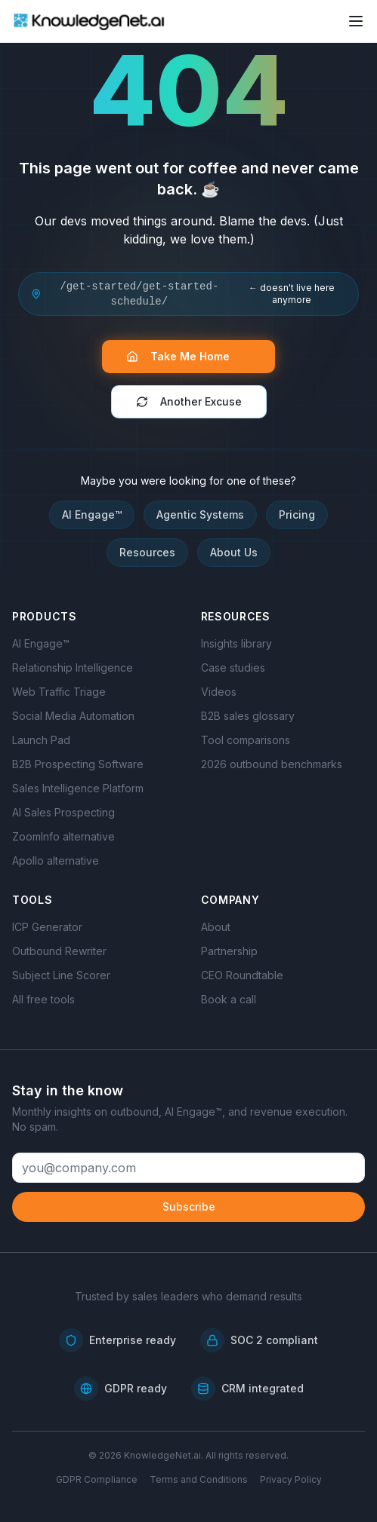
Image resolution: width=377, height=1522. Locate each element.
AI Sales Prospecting (63, 812)
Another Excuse (189, 401)
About (215, 926)
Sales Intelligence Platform (78, 788)
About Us (234, 552)
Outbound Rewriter (59, 951)
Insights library (236, 643)
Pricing (297, 514)
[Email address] (188, 1168)
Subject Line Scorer (61, 975)
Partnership (229, 951)
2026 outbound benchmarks (271, 764)
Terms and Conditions (199, 1479)
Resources (147, 552)
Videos (218, 691)
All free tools (43, 999)
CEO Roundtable (242, 975)
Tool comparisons (245, 739)
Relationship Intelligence (72, 667)
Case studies (233, 667)
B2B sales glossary (248, 715)
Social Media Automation (73, 715)
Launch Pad (41, 739)
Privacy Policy (291, 1479)
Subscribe (188, 1206)
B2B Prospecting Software (78, 764)
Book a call (228, 999)
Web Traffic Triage (59, 691)
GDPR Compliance (97, 1479)
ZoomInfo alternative (63, 836)
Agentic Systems (200, 514)
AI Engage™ (92, 514)
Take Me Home (185, 356)
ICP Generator (47, 926)
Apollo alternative (55, 860)
